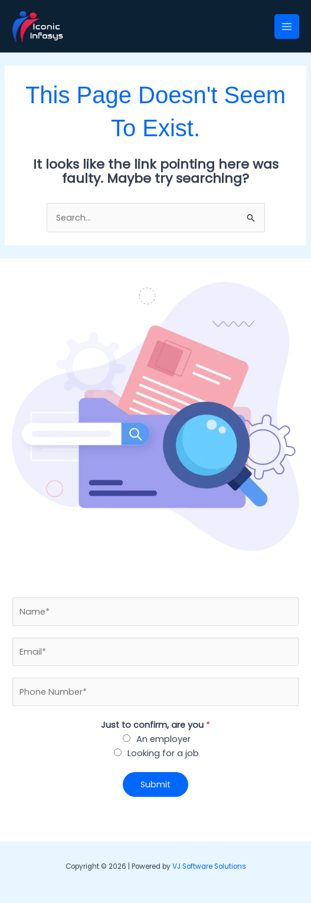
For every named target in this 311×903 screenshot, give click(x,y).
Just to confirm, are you (155, 725)
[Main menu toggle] (286, 26)
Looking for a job (163, 753)
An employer (163, 739)
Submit (155, 784)
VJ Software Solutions (209, 866)
